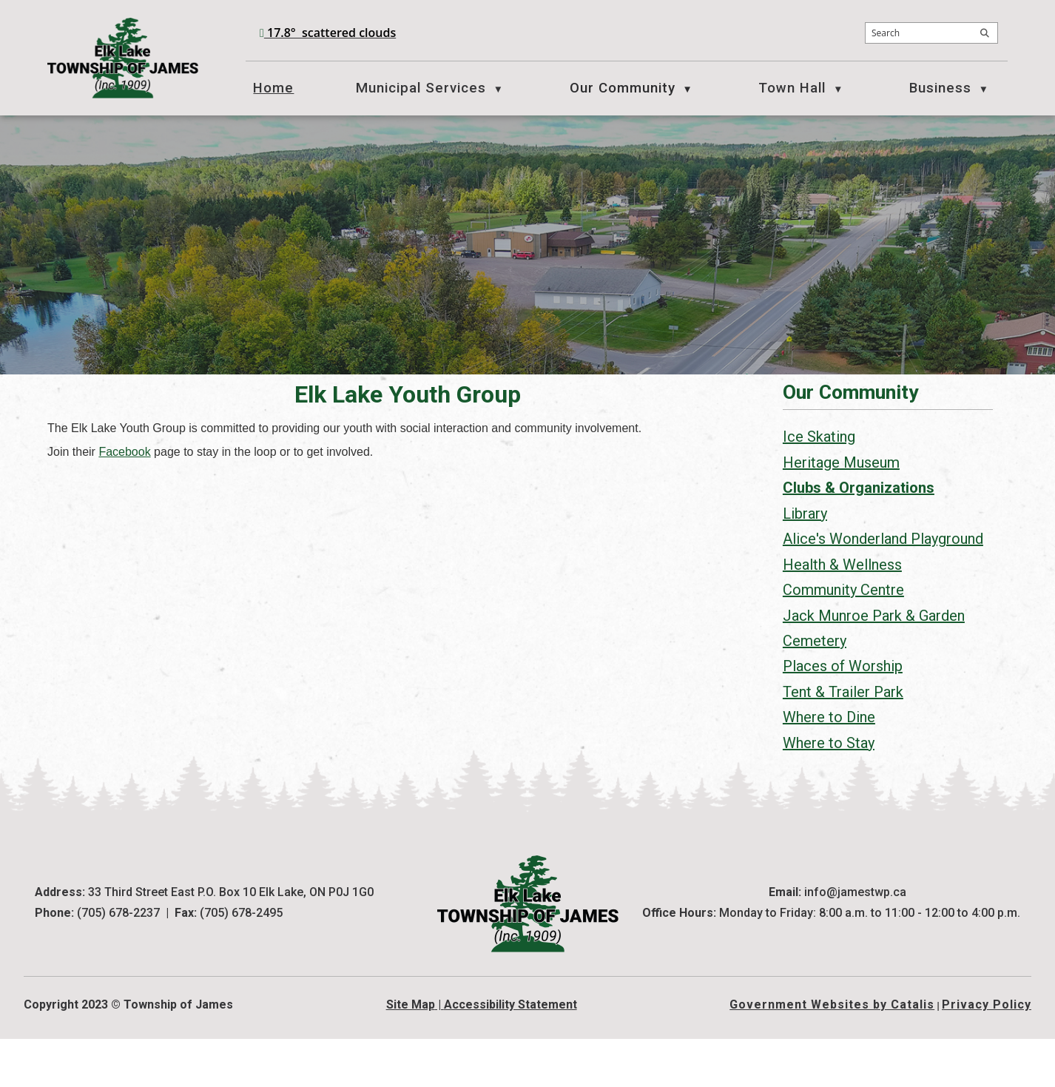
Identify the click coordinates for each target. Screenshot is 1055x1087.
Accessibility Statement (510, 1053)
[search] (931, 33)
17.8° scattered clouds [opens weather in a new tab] (331, 32)
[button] (984, 33)
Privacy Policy (986, 1053)
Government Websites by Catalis (831, 1053)
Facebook (365, 466)
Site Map (410, 1053)
